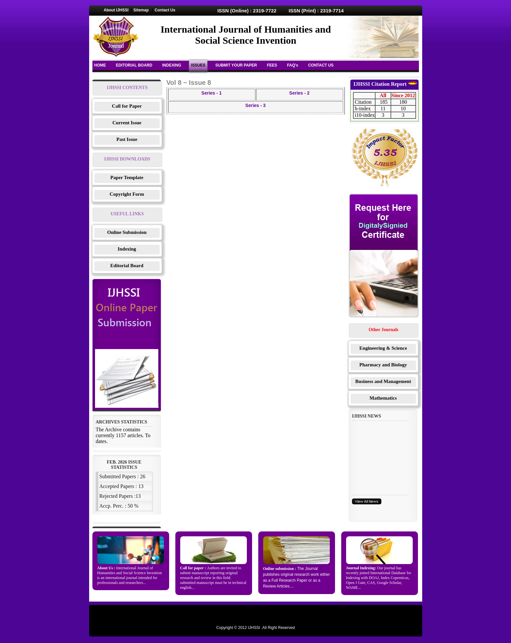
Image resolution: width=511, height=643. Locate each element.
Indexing (127, 249)
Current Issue (126, 122)
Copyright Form (127, 194)
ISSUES (198, 65)
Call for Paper (127, 106)
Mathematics (383, 398)
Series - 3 (255, 105)
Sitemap (141, 10)
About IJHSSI (116, 10)
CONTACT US (321, 65)
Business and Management (383, 381)
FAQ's (292, 65)
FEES (272, 65)
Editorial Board (126, 265)
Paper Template (126, 177)
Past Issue (127, 139)
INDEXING (171, 65)
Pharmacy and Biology (383, 364)
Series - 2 (299, 93)
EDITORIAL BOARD (134, 65)
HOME (100, 65)
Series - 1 (211, 93)
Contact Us (165, 10)
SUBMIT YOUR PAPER (236, 65)
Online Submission (126, 232)
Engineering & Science (383, 348)
